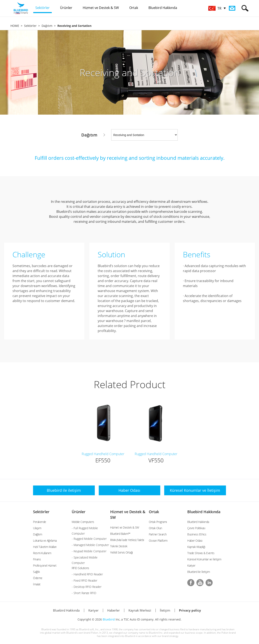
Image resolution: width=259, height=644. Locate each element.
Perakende (39, 522)
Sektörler (30, 26)
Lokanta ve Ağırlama (45, 540)
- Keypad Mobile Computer (89, 551)
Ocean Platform (158, 540)
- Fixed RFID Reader (84, 580)
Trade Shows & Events (200, 553)
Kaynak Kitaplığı (196, 547)
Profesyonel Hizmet (44, 565)
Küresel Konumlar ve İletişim (204, 559)
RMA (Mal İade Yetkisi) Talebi (127, 540)
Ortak (154, 511)
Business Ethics (196, 534)
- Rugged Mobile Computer (89, 539)
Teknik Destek (118, 546)
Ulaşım (37, 528)
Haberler (113, 610)
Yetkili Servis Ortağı (121, 552)
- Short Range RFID (84, 593)
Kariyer (191, 565)
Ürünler (78, 511)
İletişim (165, 610)
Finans (37, 559)
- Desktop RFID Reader (86, 587)
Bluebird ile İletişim (198, 572)
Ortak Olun (155, 528)
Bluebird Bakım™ (120, 534)
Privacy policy (190, 610)
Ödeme (37, 578)
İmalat (36, 584)
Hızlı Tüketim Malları (45, 547)
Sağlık (36, 572)
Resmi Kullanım (42, 553)
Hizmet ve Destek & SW (124, 527)
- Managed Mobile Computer (90, 545)
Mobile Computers (83, 522)
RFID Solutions (80, 568)
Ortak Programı (158, 522)
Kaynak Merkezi (139, 610)
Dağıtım (47, 26)
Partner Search (158, 534)
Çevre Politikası (196, 528)
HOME (14, 26)
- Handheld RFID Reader (87, 574)
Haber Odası (194, 540)
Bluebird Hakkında (203, 511)
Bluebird (109, 619)
